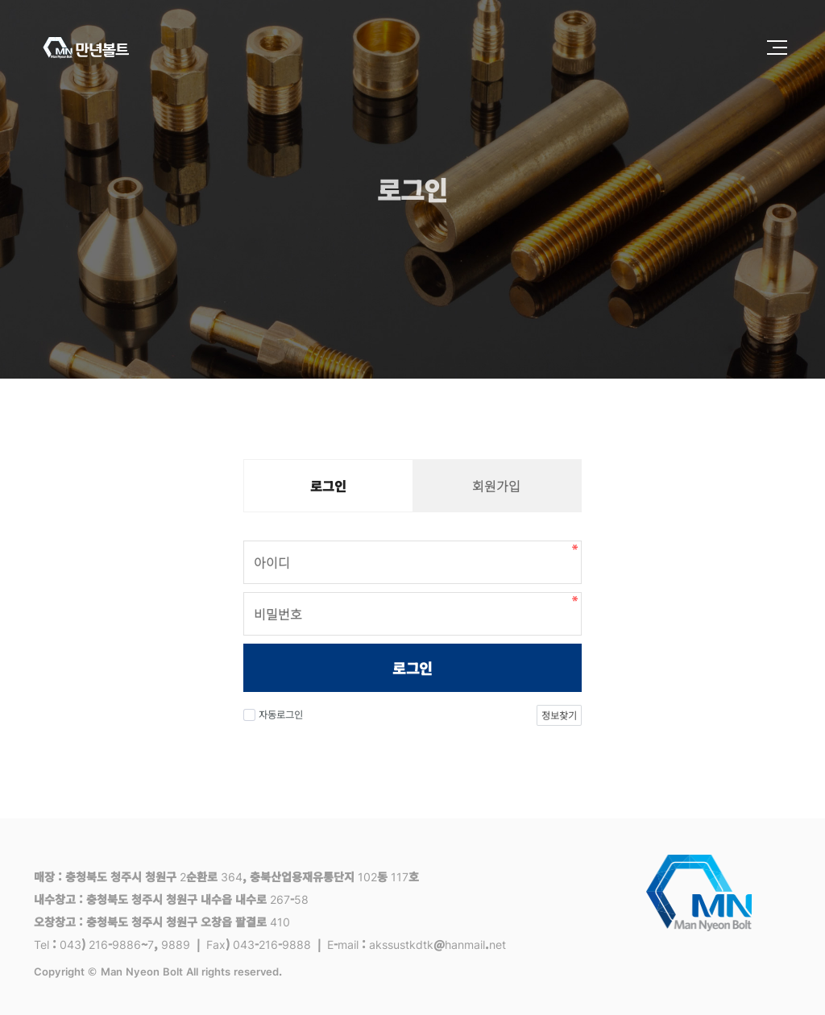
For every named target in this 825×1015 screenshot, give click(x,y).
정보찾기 (559, 715)
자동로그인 (273, 714)
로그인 (412, 667)
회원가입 (496, 485)
